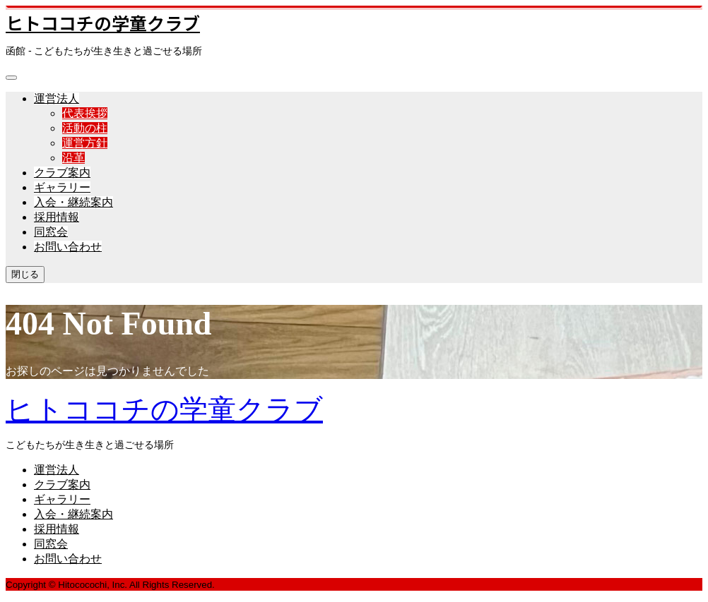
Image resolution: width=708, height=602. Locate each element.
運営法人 (56, 98)
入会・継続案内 (73, 202)
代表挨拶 (84, 113)
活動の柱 (84, 128)
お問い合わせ (68, 247)
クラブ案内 (62, 173)
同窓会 (51, 232)
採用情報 (56, 217)
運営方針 (84, 143)
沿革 (73, 158)
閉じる (25, 274)
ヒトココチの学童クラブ (103, 22)
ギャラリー (62, 187)
